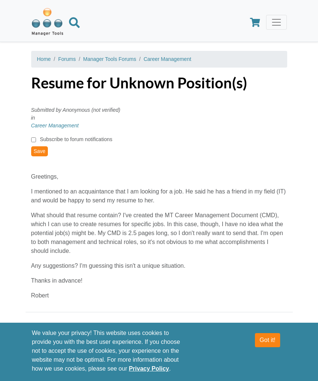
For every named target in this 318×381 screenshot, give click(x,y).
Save (40, 151)
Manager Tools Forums (109, 59)
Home (44, 59)
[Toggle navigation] (276, 22)
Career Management (167, 59)
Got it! (268, 343)
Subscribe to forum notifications (76, 139)
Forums (67, 59)
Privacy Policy (149, 371)
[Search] (74, 24)
